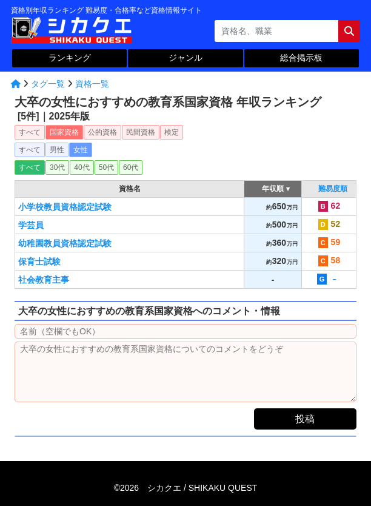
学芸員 (31, 225)
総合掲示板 (301, 57)
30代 (57, 167)
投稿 (305, 419)
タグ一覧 (48, 84)
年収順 (273, 188)
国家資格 (64, 132)
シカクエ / (202, 488)
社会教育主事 (43, 280)
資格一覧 (92, 84)
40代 (81, 167)
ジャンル (185, 57)
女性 (80, 150)
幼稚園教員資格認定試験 (65, 243)
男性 (57, 150)
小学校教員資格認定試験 (65, 207)
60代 (130, 167)
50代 (106, 167)
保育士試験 (39, 261)
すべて (30, 132)
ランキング (69, 57)
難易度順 (333, 188)
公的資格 (102, 132)
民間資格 (140, 132)
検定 (171, 132)
